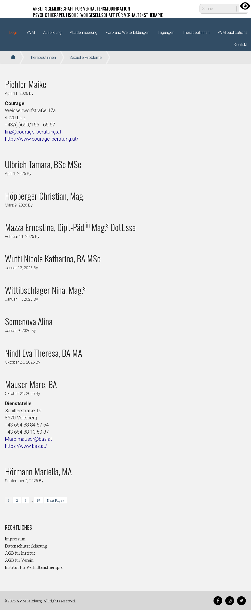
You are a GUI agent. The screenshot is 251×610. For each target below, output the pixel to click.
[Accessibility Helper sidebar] (245, 6)
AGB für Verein (19, 560)
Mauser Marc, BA (31, 384)
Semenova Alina (28, 321)
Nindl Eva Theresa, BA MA (43, 352)
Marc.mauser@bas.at (28, 439)
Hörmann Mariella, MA (38, 471)
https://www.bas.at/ (26, 446)
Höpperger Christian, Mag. (45, 195)
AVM (14, 8)
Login (14, 32)
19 (40, 501)
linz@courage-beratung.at (33, 132)
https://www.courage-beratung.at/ (41, 139)
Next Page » (55, 501)
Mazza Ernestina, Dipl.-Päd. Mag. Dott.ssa (70, 226)
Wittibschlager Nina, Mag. (45, 289)
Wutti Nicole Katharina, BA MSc (53, 258)
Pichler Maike (25, 83)
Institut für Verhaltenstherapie (34, 567)
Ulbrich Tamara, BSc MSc (43, 164)
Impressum (15, 538)
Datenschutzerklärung (26, 545)
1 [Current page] (10, 501)
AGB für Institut (20, 552)
